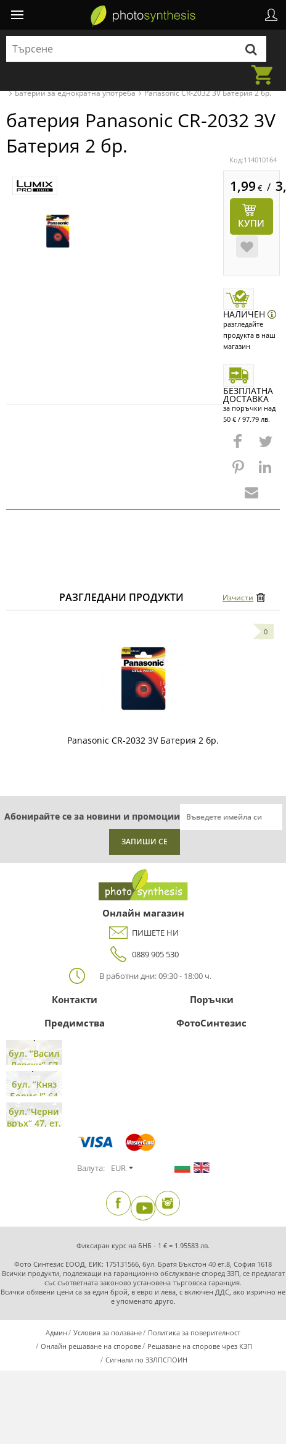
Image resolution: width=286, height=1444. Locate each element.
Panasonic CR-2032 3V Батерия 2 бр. (143, 740)
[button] (239, 447)
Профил (271, 15)
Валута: (91, 1167)
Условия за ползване (107, 1332)
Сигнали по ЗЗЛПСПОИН (146, 1359)
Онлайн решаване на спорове (91, 1346)
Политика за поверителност (194, 1332)
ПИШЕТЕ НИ (143, 933)
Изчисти (238, 597)
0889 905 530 (143, 954)
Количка (265, 67)
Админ (56, 1332)
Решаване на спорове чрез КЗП (199, 1346)
